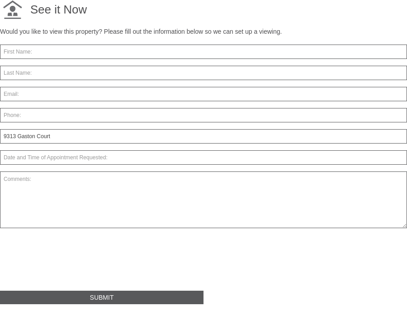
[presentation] (68, 263)
